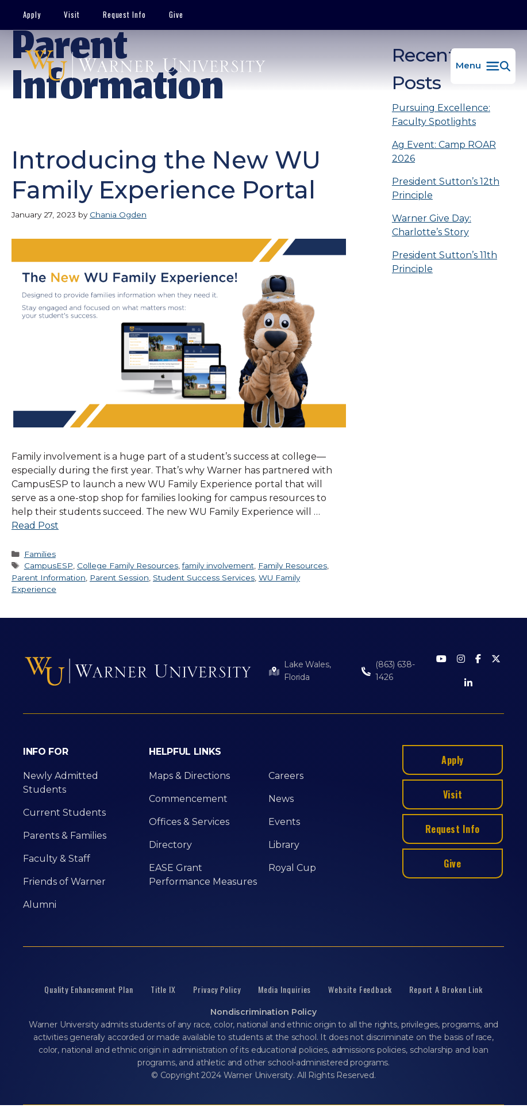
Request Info (125, 14)
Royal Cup (292, 867)
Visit (72, 14)
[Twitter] (496, 660)
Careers (285, 775)
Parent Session (119, 577)
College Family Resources (127, 565)
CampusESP (48, 565)
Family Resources (292, 565)
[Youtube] (441, 660)
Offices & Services (189, 821)
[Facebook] (478, 660)
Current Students (64, 812)
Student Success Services (204, 577)
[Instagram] (461, 660)
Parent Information (48, 577)
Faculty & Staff (56, 858)
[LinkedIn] (468, 684)
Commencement (188, 798)
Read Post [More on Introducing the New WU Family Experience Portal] (35, 525)
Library (283, 844)
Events (284, 821)
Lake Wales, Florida (307, 670)
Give (176, 14)
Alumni (39, 904)
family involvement (218, 565)
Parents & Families (64, 835)
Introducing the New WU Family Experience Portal (166, 175)
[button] (483, 66)
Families (40, 554)
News (281, 798)
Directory (170, 844)
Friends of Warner (64, 881)
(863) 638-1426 (395, 670)
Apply (32, 14)
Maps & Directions (189, 775)
